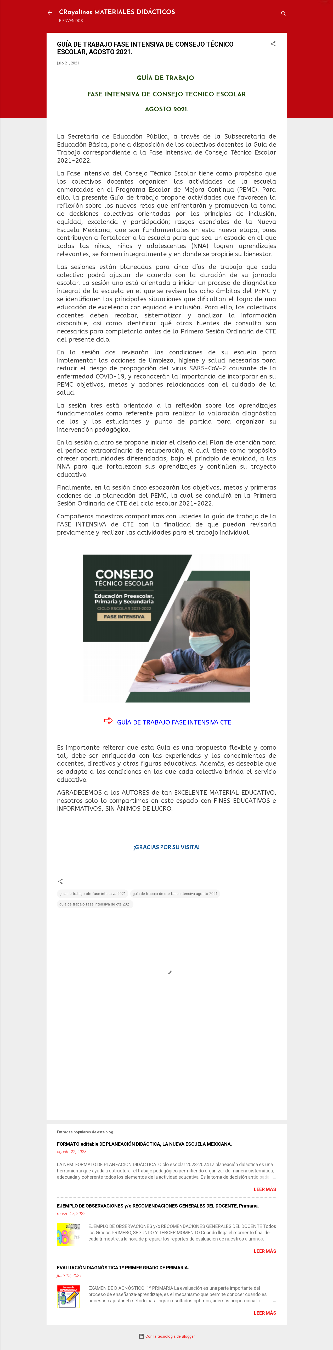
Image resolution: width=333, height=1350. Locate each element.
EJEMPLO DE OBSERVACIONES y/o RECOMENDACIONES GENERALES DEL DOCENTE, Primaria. (158, 1206)
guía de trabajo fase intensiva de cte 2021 (95, 904)
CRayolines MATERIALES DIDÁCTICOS (117, 12)
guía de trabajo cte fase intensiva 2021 (92, 893)
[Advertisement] (166, 1071)
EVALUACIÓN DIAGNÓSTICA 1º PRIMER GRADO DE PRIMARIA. (123, 1267)
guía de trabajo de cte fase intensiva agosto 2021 (175, 893)
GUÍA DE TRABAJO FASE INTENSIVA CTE (174, 722)
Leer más (265, 1189)
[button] (273, 45)
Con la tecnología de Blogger (166, 1336)
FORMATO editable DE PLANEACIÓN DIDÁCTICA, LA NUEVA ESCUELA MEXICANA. (144, 1144)
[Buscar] (283, 14)
